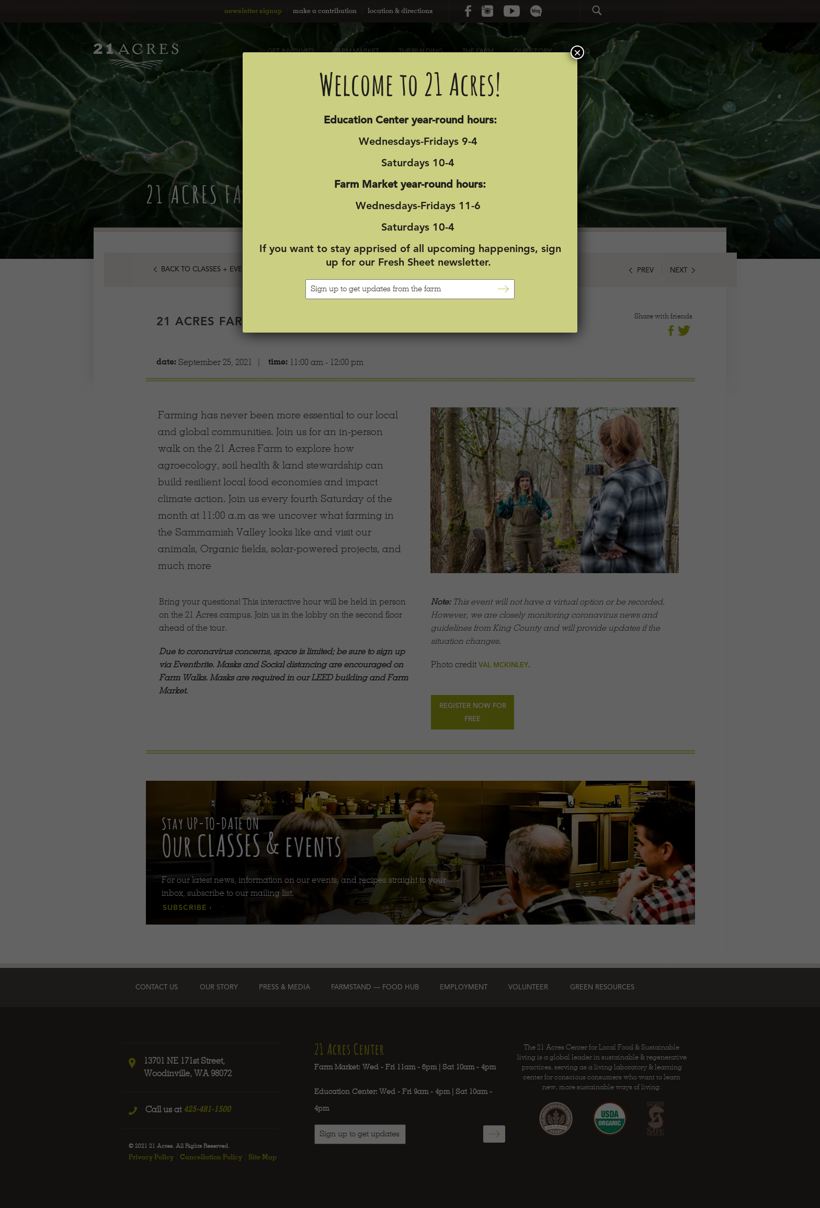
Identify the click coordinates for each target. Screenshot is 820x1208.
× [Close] (577, 52)
